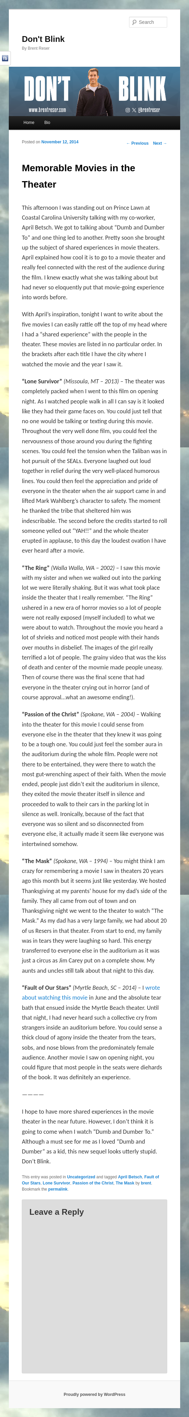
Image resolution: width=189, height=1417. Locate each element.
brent (146, 1183)
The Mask (125, 1183)
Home (28, 122)
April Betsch (130, 1177)
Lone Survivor (56, 1183)
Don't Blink (43, 39)
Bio (47, 122)
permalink (58, 1189)
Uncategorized (81, 1177)
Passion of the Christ (93, 1183)
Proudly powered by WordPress (94, 1394)
